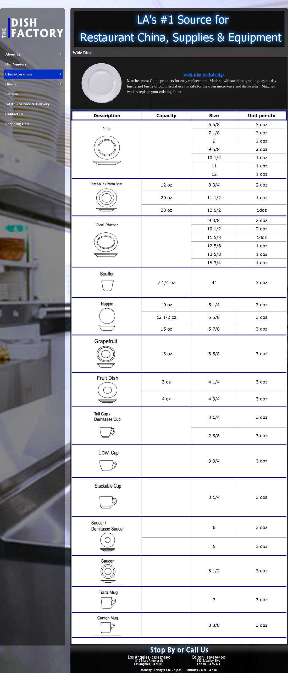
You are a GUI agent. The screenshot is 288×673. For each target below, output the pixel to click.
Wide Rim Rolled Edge (203, 75)
